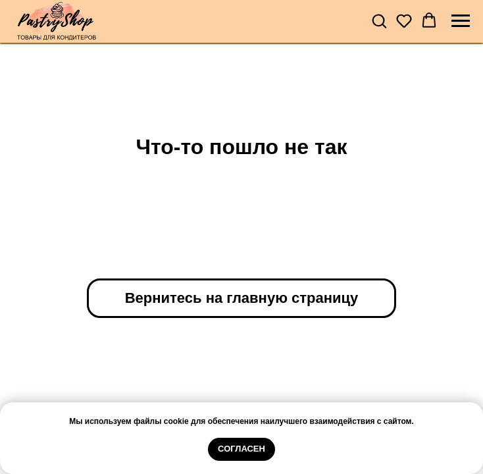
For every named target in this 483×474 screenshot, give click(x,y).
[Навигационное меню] (460, 21)
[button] (379, 20)
